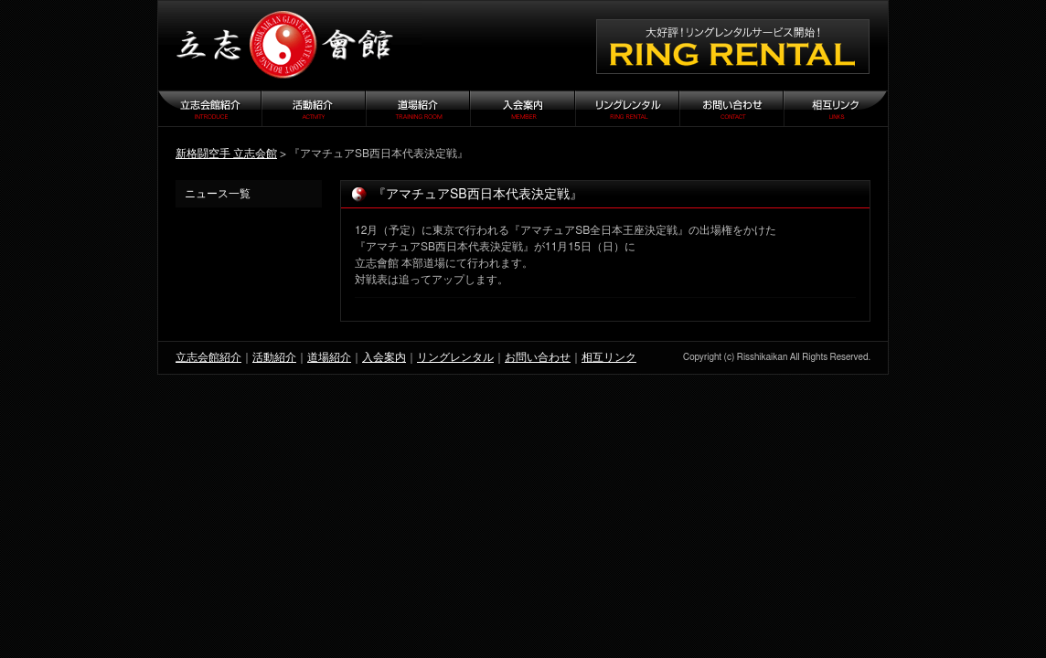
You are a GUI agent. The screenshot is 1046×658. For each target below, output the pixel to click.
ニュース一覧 (218, 193)
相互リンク (609, 357)
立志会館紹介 (208, 357)
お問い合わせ (538, 357)
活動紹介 (274, 357)
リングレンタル (455, 357)
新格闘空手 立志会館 (226, 153)
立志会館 (290, 45)
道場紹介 (329, 357)
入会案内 (384, 357)
